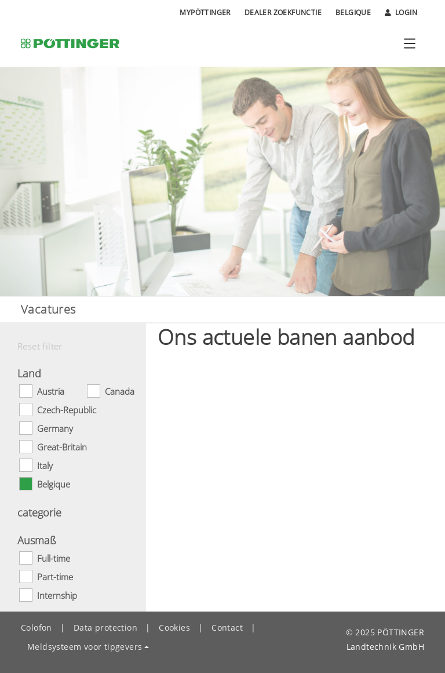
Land (29, 373)
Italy (45, 465)
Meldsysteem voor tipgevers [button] (84, 646)
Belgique (353, 12)
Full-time (53, 558)
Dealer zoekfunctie (283, 12)
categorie (39, 512)
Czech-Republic (66, 410)
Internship (57, 595)
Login (401, 13)
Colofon (36, 627)
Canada (119, 391)
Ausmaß (36, 540)
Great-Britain (62, 447)
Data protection (105, 627)
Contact (227, 627)
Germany (55, 428)
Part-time (55, 577)
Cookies (174, 627)
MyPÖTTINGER (205, 12)
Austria (50, 391)
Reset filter (40, 346)
